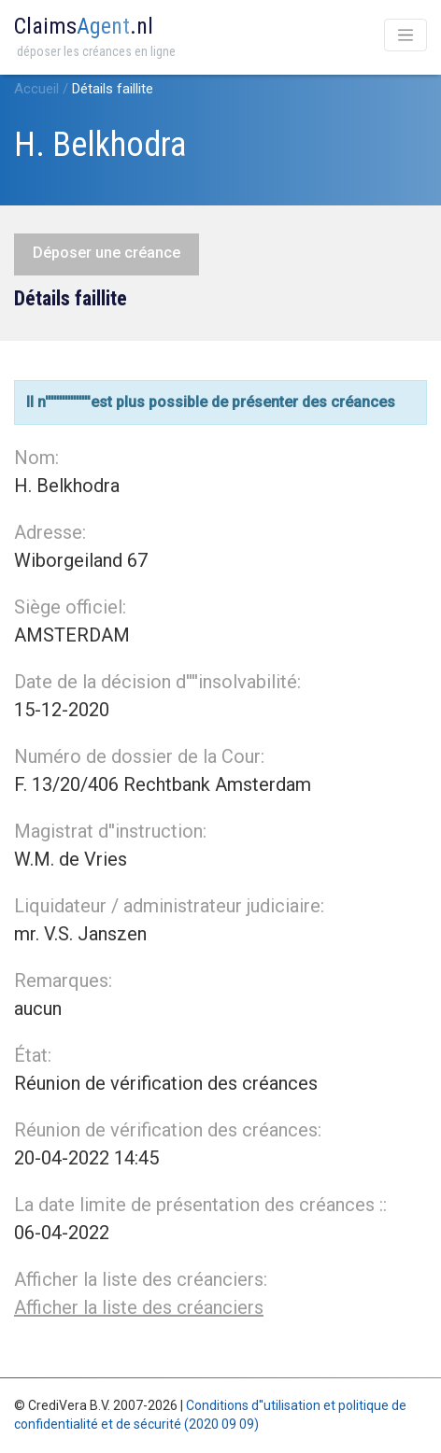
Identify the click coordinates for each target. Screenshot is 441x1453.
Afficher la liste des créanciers (138, 1307)
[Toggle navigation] (405, 35)
